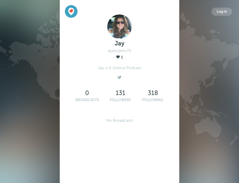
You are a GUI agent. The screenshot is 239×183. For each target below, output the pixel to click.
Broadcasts (87, 100)
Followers (120, 100)
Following (152, 100)
